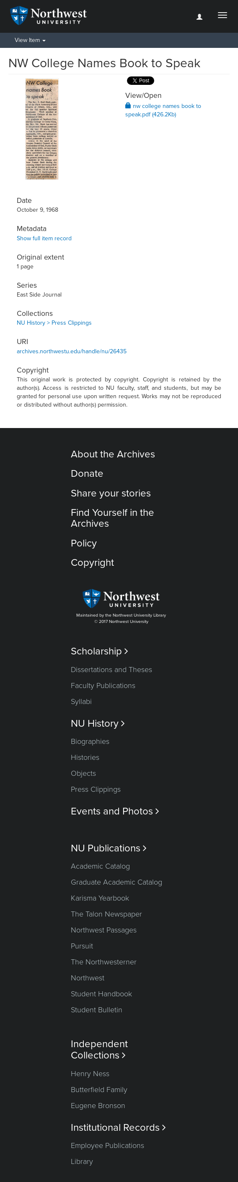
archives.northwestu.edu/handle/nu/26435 (72, 351)
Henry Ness (90, 1073)
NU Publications (109, 848)
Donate (87, 474)
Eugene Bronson (98, 1105)
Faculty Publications (103, 685)
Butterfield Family (99, 1089)
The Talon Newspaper (106, 914)
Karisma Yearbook (100, 898)
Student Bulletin (96, 1009)
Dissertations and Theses (111, 669)
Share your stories (111, 493)
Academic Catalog (100, 866)
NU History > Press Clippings (54, 322)
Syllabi (81, 701)
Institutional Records (118, 1128)
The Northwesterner (104, 962)
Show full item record (44, 238)
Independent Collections (99, 1049)
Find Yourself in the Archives (112, 518)
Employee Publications (107, 1145)
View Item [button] (30, 40)
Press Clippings (96, 789)
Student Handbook (101, 993)
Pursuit (82, 946)
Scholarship (99, 651)
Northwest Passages (104, 930)
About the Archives (113, 454)
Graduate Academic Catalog (116, 882)
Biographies (90, 741)
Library (82, 1161)
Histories (85, 757)
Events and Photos (115, 811)
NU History (98, 723)
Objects (83, 773)
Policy (84, 543)
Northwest (87, 977)
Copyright (92, 563)
